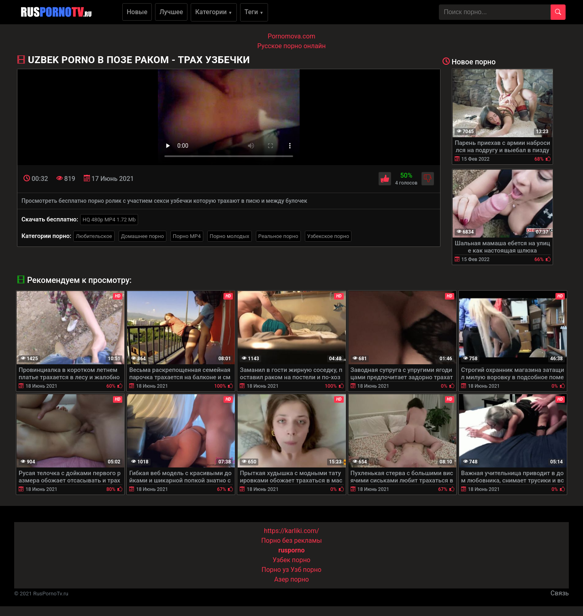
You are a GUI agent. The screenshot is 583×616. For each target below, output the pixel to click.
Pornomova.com (291, 36)
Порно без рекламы (291, 540)
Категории (213, 12)
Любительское (94, 236)
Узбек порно (291, 560)
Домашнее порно (142, 236)
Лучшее (171, 12)
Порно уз (275, 570)
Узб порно (306, 570)
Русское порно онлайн (291, 46)
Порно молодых (229, 236)
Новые (137, 12)
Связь (560, 593)
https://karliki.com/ (291, 531)
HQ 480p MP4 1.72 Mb (109, 220)
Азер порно (291, 579)
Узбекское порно (328, 236)
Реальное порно (278, 236)
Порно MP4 (187, 236)
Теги (254, 12)
